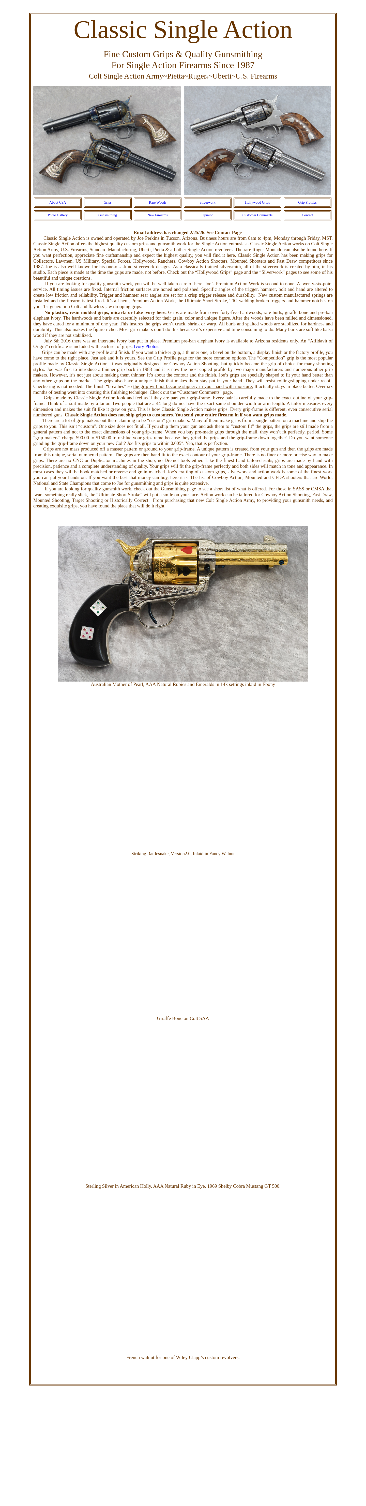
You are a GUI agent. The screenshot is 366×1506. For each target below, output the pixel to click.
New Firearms (157, 215)
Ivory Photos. (147, 346)
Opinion (208, 215)
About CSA (57, 202)
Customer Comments (257, 215)
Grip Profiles (307, 202)
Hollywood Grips (257, 202)
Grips (108, 202)
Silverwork (207, 202)
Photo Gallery (58, 215)
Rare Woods (157, 202)
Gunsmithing (107, 215)
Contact (307, 215)
